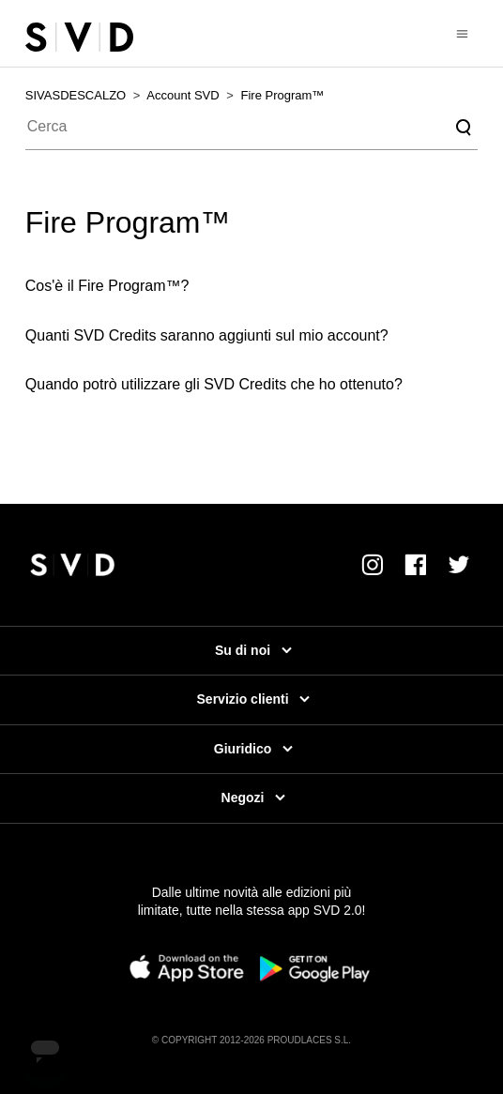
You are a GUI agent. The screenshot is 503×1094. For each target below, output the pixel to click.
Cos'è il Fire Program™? (107, 286)
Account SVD (182, 95)
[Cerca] (251, 127)
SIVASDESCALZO (75, 95)
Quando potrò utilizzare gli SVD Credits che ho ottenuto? (214, 384)
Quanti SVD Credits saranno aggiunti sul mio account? (207, 335)
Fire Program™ (283, 95)
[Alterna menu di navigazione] (462, 32)
